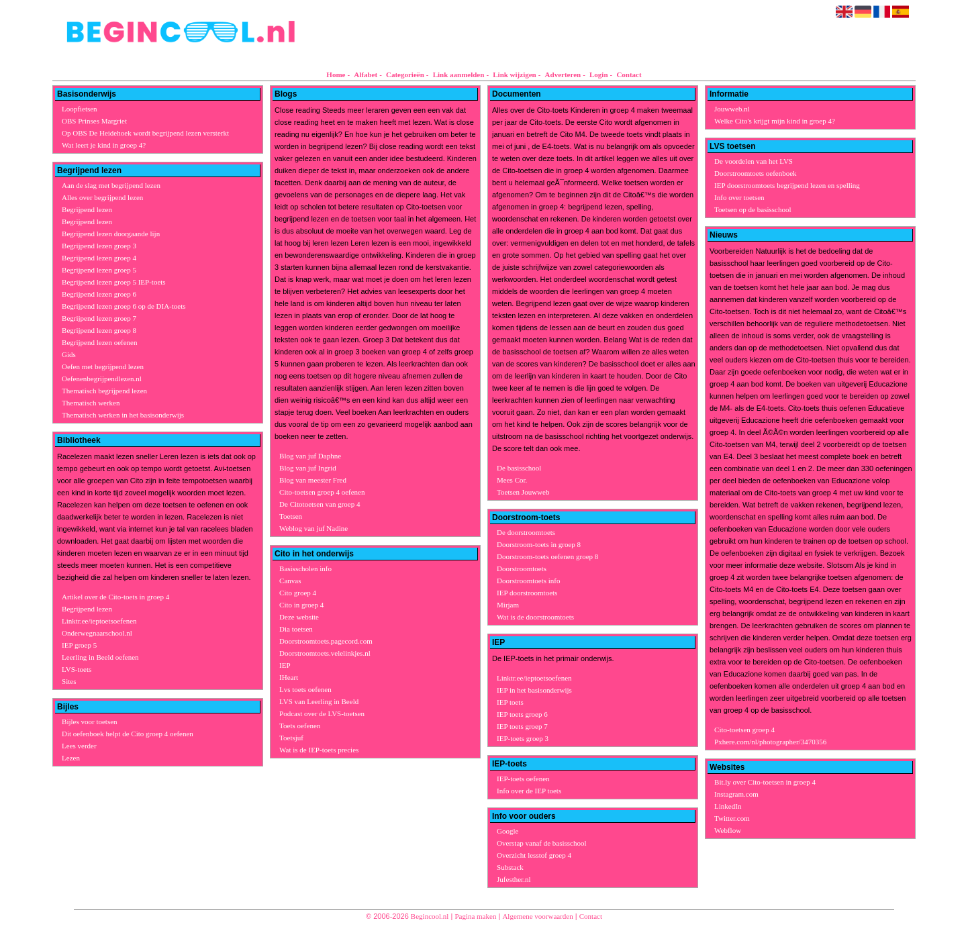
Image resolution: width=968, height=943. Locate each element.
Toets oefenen (299, 726)
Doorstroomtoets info (528, 581)
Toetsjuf (291, 738)
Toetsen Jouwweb (523, 492)
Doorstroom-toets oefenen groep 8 (547, 556)
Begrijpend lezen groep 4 (99, 258)
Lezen (71, 758)
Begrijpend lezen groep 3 (99, 246)
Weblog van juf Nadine (313, 528)
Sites (69, 681)
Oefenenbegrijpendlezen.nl (102, 379)
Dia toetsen (296, 629)
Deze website (299, 617)
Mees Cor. (512, 480)
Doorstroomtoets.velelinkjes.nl (325, 653)
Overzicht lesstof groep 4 (534, 855)
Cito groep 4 (297, 593)
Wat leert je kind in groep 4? (104, 145)
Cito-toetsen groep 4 (744, 730)
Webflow (727, 830)
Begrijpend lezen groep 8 (99, 330)
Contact (628, 74)
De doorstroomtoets (526, 532)
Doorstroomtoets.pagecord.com (326, 641)
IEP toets (510, 702)
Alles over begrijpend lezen (102, 197)
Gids (69, 354)
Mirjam (508, 605)
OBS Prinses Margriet (94, 121)
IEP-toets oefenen (523, 779)
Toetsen (290, 516)
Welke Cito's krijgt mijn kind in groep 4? (774, 121)
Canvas (290, 581)
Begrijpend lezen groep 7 (99, 318)
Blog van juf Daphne (310, 456)
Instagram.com (736, 794)
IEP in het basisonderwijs (534, 690)
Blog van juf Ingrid (307, 468)
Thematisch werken (90, 403)
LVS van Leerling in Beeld (318, 701)
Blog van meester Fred (312, 480)
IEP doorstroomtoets (527, 593)
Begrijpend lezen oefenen (99, 342)
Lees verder (79, 746)
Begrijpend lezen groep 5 (99, 270)
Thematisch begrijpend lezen (104, 391)
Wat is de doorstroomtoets (535, 617)
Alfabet (365, 74)
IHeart (288, 677)
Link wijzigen (514, 74)
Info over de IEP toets (529, 791)
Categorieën (405, 74)
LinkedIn (727, 806)
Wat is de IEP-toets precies (318, 750)
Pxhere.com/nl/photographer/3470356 (770, 742)
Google (507, 831)
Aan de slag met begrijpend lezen (111, 185)
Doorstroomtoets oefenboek (755, 173)
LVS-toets (76, 669)
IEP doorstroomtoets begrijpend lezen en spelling (787, 185)
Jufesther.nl (513, 879)
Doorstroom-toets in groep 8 (539, 544)
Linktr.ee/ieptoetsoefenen (99, 621)
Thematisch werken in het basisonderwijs (123, 415)
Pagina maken (475, 916)
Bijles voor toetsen (89, 721)
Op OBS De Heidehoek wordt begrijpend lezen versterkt (145, 133)
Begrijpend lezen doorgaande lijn (111, 234)
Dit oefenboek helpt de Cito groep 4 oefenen (127, 734)
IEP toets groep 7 (522, 726)
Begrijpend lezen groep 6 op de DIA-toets (124, 306)
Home (335, 74)
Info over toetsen (739, 197)
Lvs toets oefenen (305, 689)
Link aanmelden (459, 74)
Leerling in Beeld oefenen (100, 657)
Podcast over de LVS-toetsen (322, 713)
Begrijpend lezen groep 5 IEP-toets (114, 282)
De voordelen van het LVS (753, 161)
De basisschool (519, 468)
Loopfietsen (79, 109)
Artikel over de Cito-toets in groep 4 (115, 597)
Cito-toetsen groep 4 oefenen (322, 492)
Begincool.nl (430, 916)
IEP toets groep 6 (522, 714)
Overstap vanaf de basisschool (542, 843)
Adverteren (563, 74)
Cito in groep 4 (301, 605)
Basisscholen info (305, 568)
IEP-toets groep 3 (522, 738)
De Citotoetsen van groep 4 (319, 504)
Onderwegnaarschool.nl (97, 633)
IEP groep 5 (79, 645)
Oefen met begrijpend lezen (103, 366)
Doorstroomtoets (521, 568)
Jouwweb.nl (732, 109)
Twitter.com (732, 818)
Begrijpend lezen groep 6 (99, 294)
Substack (510, 867)
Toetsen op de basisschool (752, 209)
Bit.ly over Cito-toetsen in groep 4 (765, 782)
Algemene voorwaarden (537, 916)
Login (598, 74)
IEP (285, 665)
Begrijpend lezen (87, 209)
